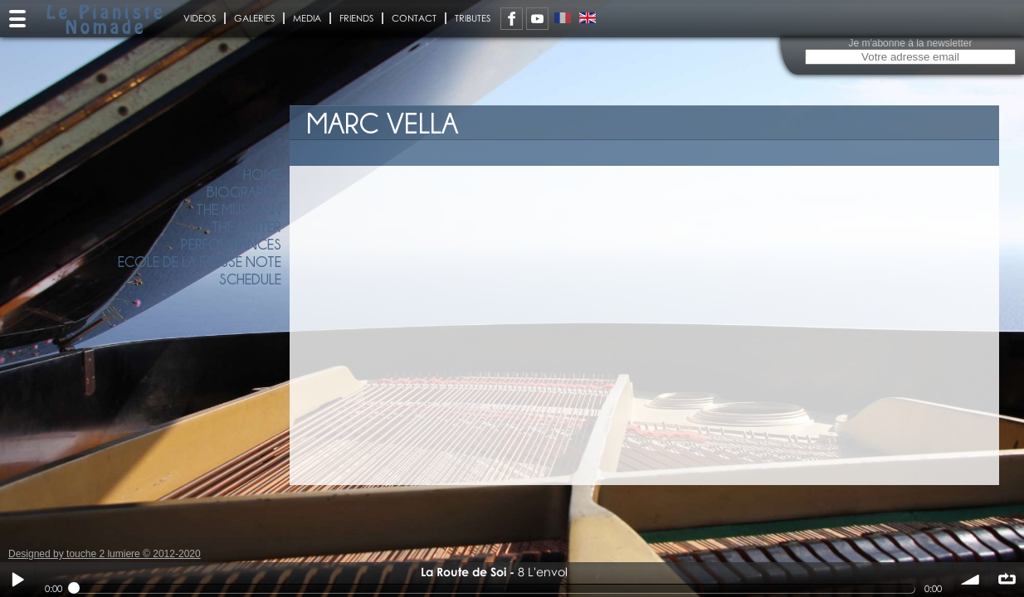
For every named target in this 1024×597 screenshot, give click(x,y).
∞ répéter (1006, 579)
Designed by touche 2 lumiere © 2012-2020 (104, 554)
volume (970, 579)
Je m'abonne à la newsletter (910, 43)
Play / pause (17, 579)
